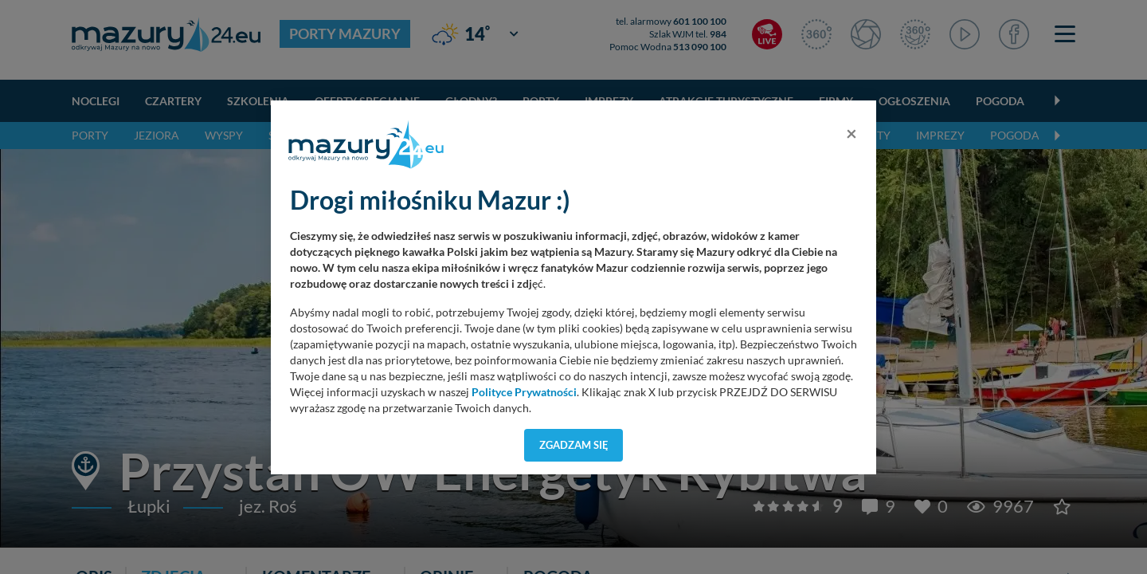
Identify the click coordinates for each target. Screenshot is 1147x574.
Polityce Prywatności (524, 392)
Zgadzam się (574, 444)
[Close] (851, 133)
